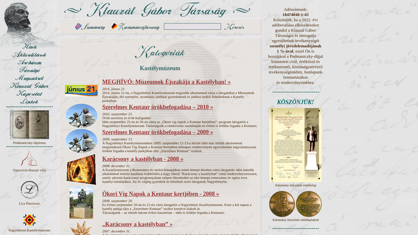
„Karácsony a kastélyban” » (137, 224)
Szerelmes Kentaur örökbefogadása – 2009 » (157, 132)
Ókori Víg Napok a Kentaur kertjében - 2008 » (160, 194)
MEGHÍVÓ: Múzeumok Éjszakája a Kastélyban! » (166, 82)
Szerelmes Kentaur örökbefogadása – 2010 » (157, 107)
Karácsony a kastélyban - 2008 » (143, 159)
